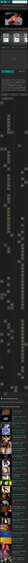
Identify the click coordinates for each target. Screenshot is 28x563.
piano (8, 47)
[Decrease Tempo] (2, 29)
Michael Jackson (19, 5)
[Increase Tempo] (8, 29)
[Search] (26, 2)
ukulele (13, 47)
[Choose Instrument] (17, 47)
